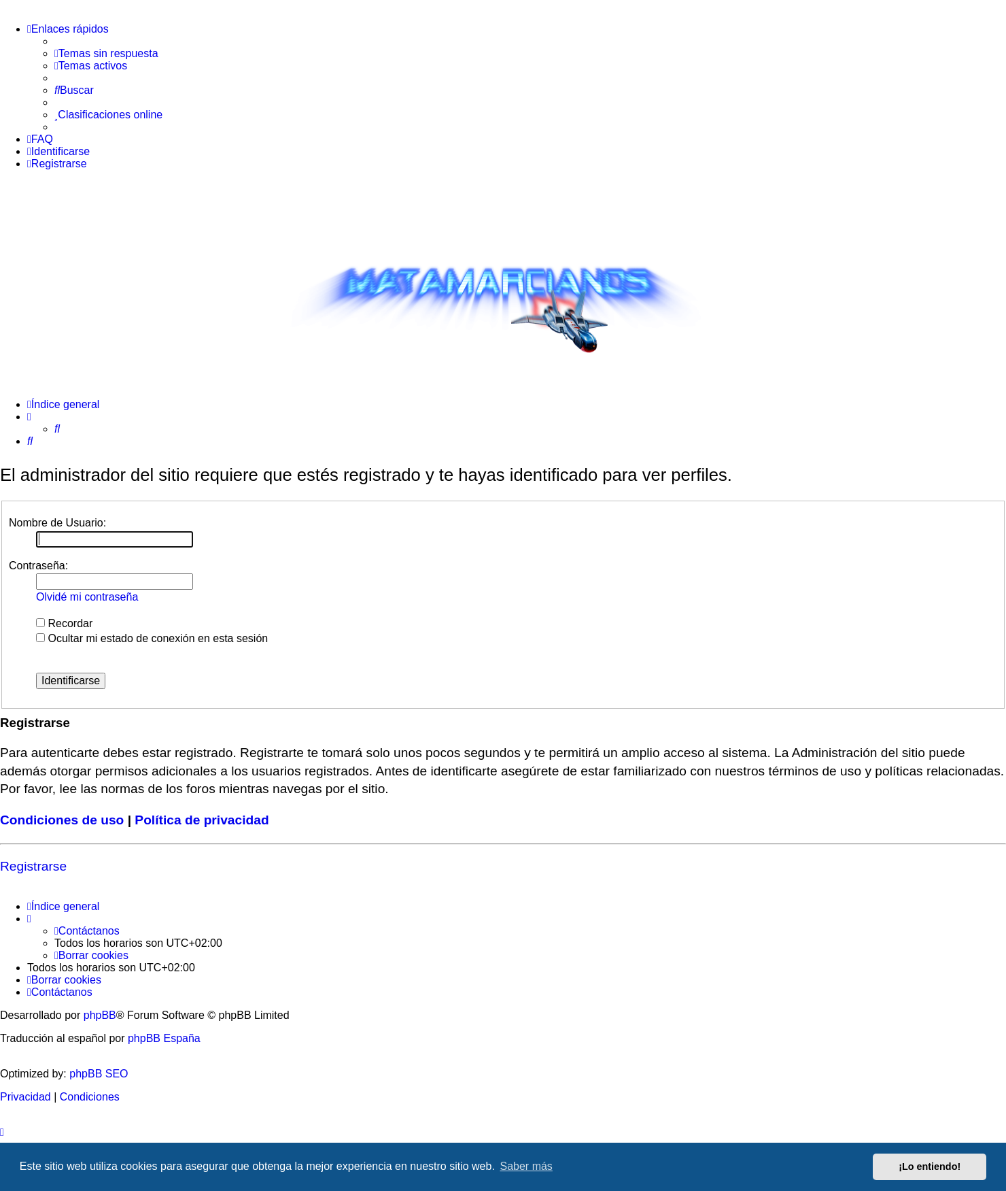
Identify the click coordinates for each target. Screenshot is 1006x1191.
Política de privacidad (201, 820)
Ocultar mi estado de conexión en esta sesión (152, 638)
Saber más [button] (526, 1166)
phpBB (100, 1015)
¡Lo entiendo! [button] (929, 1166)
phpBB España (164, 1038)
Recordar (64, 623)
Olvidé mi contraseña (87, 597)
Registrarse (33, 866)
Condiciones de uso (62, 820)
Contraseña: (38, 565)
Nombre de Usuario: (57, 523)
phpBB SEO (98, 1073)
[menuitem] (106, 54)
